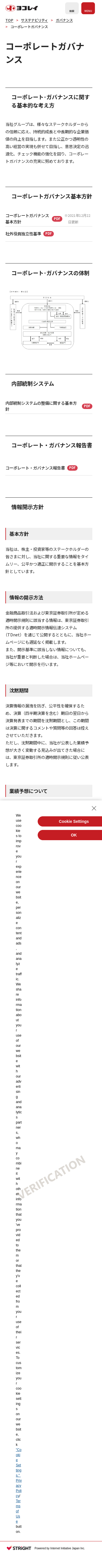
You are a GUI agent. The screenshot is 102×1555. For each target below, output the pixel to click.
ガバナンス (64, 20)
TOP (9, 20)
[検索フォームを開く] (72, 8)
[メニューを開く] (88, 8)
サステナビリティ (34, 20)
